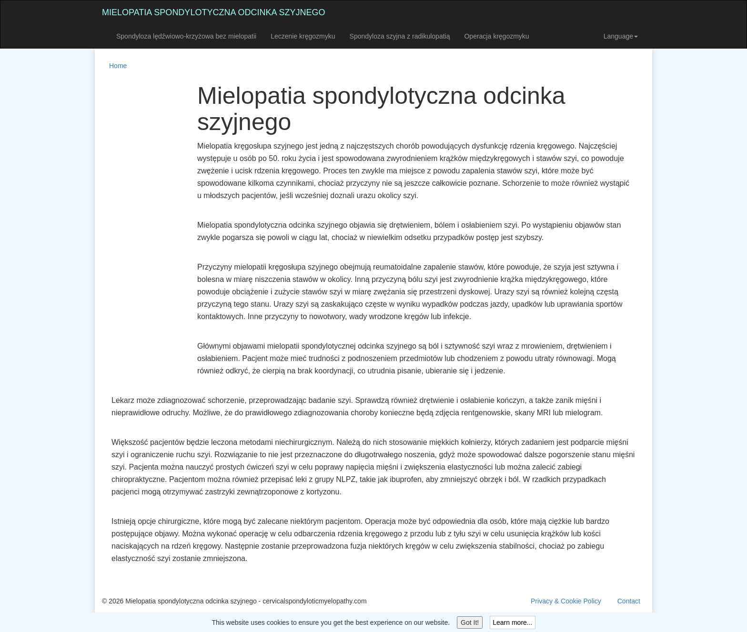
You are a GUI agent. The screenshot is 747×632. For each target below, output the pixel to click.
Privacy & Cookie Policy (566, 601)
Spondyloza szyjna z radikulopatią (400, 36)
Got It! (470, 622)
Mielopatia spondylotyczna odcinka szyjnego (213, 12)
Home (118, 66)
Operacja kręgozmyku (496, 36)
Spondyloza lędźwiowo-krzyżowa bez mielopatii (186, 36)
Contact (628, 601)
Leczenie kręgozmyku (303, 36)
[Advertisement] (140, 226)
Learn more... (512, 622)
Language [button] (621, 36)
